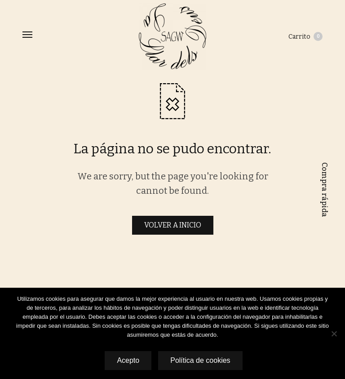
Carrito (305, 36)
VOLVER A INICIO (172, 225)
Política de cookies (200, 360)
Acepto (128, 360)
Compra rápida (324, 189)
